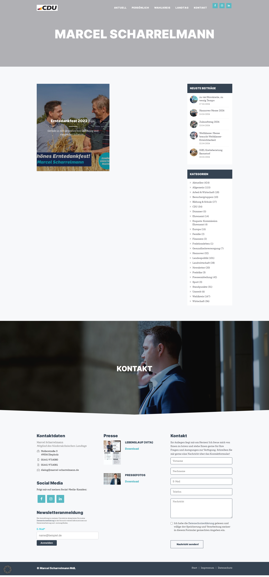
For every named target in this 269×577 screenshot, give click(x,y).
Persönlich (140, 7)
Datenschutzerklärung (45, 520)
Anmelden (46, 542)
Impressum (207, 567)
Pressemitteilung (202, 277)
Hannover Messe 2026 (211, 110)
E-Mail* (41, 529)
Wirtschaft (198, 301)
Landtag (182, 7)
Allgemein (198, 187)
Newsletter (198, 267)
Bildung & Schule (202, 201)
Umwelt (196, 291)
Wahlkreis (162, 7)
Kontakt (200, 7)
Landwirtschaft (201, 262)
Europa (196, 229)
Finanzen (197, 238)
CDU (194, 206)
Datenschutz (225, 567)
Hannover (198, 253)
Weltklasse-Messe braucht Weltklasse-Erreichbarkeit (210, 136)
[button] (7, 569)
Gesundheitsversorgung (206, 248)
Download (132, 448)
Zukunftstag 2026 (209, 121)
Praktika (197, 272)
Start (194, 567)
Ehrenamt (198, 216)
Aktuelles (197, 182)
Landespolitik (200, 258)
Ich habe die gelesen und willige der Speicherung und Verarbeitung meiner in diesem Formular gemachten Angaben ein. (200, 527)
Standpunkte (199, 286)
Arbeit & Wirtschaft (203, 192)
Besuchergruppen (202, 197)
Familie (196, 234)
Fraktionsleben (201, 243)
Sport (195, 282)
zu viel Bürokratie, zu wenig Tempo (211, 99)
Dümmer (197, 211)
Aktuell (120, 7)
